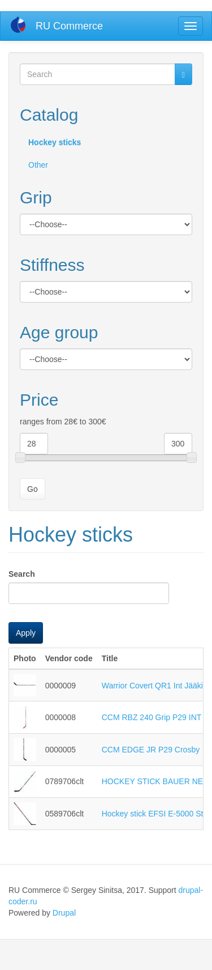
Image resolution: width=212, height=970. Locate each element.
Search (21, 573)
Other (38, 164)
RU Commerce (69, 26)
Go (32, 488)
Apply (26, 632)
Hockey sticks (54, 142)
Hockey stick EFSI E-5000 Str (154, 813)
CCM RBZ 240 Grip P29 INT (152, 717)
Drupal (64, 912)
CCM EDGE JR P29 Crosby (151, 749)
